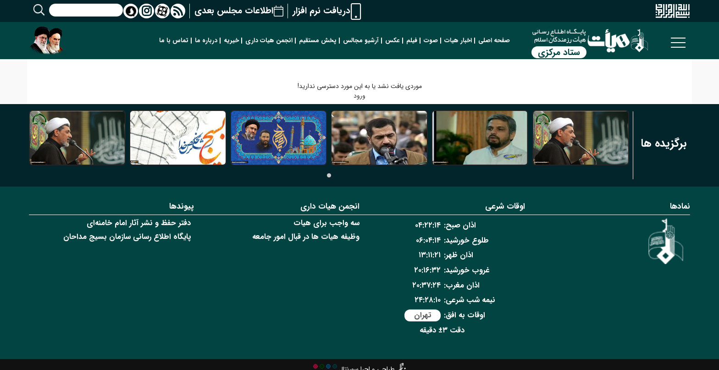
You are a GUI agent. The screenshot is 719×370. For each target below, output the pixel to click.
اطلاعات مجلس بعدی (233, 11)
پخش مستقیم (318, 40)
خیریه (231, 40)
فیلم (411, 40)
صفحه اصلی (494, 40)
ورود (359, 96)
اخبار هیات (458, 40)
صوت (431, 40)
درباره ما (206, 40)
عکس (392, 40)
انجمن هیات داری (269, 40)
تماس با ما (173, 40)
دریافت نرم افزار (321, 11)
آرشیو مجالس (361, 40)
